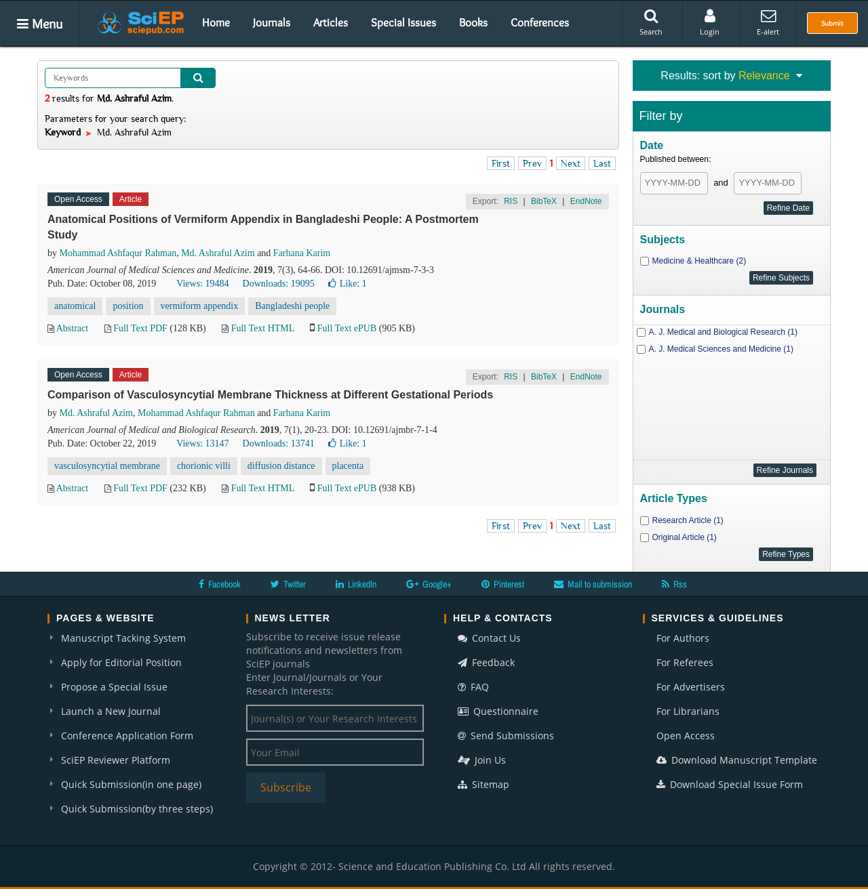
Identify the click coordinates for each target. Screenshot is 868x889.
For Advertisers (690, 686)
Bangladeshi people (292, 306)
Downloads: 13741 (279, 443)
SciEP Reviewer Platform (115, 759)
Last (602, 163)
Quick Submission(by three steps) (137, 808)
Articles (330, 22)
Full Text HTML (262, 328)
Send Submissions (506, 735)
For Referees (684, 662)
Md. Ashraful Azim (218, 253)
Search (651, 22)
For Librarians (687, 711)
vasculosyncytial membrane (107, 466)
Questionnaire (498, 711)
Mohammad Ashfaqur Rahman (118, 253)
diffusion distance (281, 466)
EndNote (586, 201)
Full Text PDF (140, 328)
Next (570, 163)
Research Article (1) (688, 520)
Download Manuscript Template (736, 759)
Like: (347, 283)
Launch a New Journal (111, 711)
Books (473, 22)
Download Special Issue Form (729, 784)
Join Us (482, 759)
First (501, 163)
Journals (271, 22)
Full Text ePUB (346, 328)
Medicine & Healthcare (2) (699, 261)
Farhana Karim (301, 253)
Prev (532, 163)
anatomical (75, 306)
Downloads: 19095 (279, 283)
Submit (832, 23)
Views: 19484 (202, 283)
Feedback (486, 662)
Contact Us (489, 638)
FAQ (473, 686)
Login (709, 22)
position (128, 306)
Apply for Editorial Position (121, 662)
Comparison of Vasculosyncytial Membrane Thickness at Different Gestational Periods (270, 394)
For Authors (682, 638)
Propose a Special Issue (114, 686)
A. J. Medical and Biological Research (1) (723, 332)
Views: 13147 (202, 443)
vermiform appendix (200, 306)
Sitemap (483, 784)
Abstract (72, 328)
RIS (510, 201)
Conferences (540, 22)
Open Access (685, 735)
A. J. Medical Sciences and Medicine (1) (721, 349)
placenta (348, 466)
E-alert (768, 22)
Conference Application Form (127, 735)
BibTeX (544, 201)
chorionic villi (204, 466)
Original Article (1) (684, 537)
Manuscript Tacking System (123, 638)
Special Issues (403, 22)
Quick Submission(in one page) (131, 784)
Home (216, 22)
